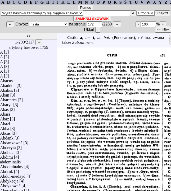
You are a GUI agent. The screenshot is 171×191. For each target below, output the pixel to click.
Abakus (6, 89)
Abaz (4, 117)
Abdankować (11, 141)
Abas (4, 108)
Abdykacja (9, 179)
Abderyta (8, 146)
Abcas (5, 132)
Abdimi (6, 156)
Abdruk (6, 170)
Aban (4, 94)
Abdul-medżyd (12, 175)
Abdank (7, 136)
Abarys (6, 103)
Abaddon (8, 84)
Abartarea (8, 98)
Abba (4, 127)
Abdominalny (11, 165)
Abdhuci (7, 151)
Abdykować (10, 184)
